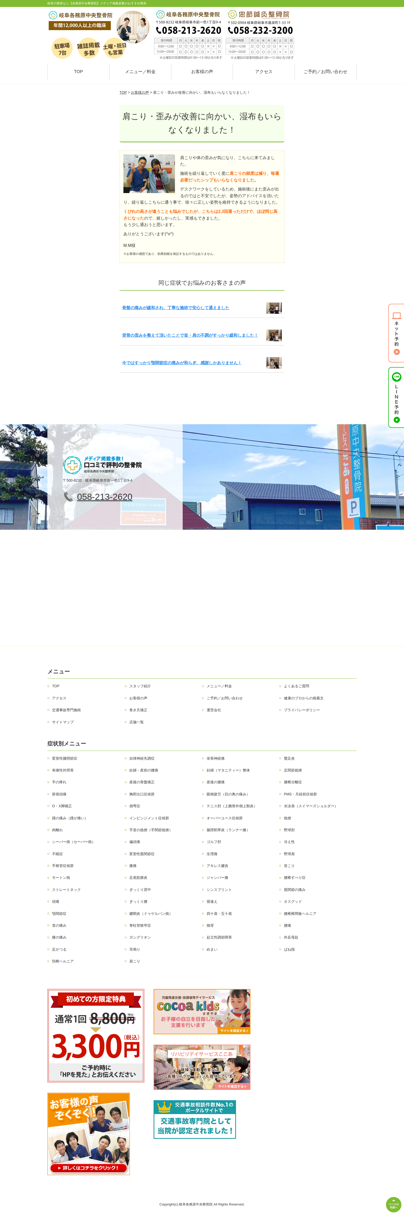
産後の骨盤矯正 (142, 782)
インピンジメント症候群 (149, 818)
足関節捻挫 (293, 770)
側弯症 (134, 806)
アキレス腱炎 (217, 866)
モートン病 (61, 877)
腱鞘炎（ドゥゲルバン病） (151, 914)
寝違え (212, 901)
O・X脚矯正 (62, 806)
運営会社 (214, 710)
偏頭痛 (134, 842)
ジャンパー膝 (217, 877)
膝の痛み (59, 937)
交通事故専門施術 (66, 710)
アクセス (264, 71)
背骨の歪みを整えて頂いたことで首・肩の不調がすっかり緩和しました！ (190, 335)
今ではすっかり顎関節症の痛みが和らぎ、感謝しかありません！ (182, 363)
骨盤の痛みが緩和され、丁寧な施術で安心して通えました (175, 308)
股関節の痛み (295, 890)
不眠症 (57, 854)
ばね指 (289, 949)
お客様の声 (202, 71)
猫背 (210, 925)
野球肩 (289, 854)
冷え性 (289, 842)
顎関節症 (59, 914)
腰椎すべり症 (295, 877)
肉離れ (57, 830)
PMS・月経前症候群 (300, 794)
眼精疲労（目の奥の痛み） (228, 794)
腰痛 (287, 925)
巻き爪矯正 (138, 710)
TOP (78, 71)
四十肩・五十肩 (219, 914)
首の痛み (59, 925)
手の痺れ (59, 782)
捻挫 (287, 818)
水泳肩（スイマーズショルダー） (311, 806)
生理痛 (212, 854)
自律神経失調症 (142, 758)
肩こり (134, 961)
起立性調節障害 (219, 937)
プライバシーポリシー (302, 710)
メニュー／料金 (140, 71)
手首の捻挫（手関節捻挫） (151, 830)
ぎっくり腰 (138, 901)
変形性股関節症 (142, 854)
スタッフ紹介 (140, 686)
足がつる (59, 949)
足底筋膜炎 (138, 877)
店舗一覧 (136, 722)
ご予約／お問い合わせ (325, 71)
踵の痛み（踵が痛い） (70, 818)
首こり (289, 866)
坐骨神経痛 (216, 758)
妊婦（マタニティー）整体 (228, 770)
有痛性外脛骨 (63, 770)
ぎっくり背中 (140, 890)
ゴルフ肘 (214, 842)
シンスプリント (219, 890)
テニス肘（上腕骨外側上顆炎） (232, 806)
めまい (212, 949)
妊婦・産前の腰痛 (143, 770)
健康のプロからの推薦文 (304, 698)
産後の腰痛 (216, 782)
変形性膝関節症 (64, 758)
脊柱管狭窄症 (140, 925)
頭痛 (55, 901)
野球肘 (289, 830)
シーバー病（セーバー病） (73, 842)
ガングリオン (140, 937)
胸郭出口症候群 (142, 794)
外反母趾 (291, 937)
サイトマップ (63, 722)
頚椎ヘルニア (63, 961)
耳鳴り (134, 949)
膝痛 (133, 866)
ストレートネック (66, 890)
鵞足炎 (289, 758)
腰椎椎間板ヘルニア (300, 914)
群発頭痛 (59, 794)
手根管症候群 (63, 866)
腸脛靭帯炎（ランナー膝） (228, 830)
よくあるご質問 (296, 686)
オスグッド (293, 901)
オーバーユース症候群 (225, 818)
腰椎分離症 (293, 782)
